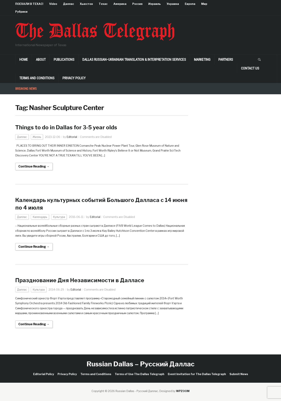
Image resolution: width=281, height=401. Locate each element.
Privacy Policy (74, 78)
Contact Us (250, 68)
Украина (173, 3)
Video (53, 3)
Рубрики (21, 11)
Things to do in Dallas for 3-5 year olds (66, 127)
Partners (225, 59)
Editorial (72, 136)
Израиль (154, 3)
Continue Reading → (34, 166)
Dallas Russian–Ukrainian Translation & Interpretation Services (134, 59)
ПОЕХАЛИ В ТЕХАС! (29, 3)
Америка (119, 3)
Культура (59, 217)
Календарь (40, 217)
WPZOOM (182, 391)
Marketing (202, 59)
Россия (137, 3)
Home (23, 59)
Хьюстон (86, 3)
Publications (64, 59)
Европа (190, 3)
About (41, 59)
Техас (103, 3)
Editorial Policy (43, 374)
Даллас (68, 3)
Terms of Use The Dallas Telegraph (139, 374)
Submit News (238, 374)
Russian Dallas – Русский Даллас (141, 364)
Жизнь (37, 136)
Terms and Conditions (36, 78)
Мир (204, 3)
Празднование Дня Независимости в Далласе (79, 280)
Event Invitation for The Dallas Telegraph (197, 374)
